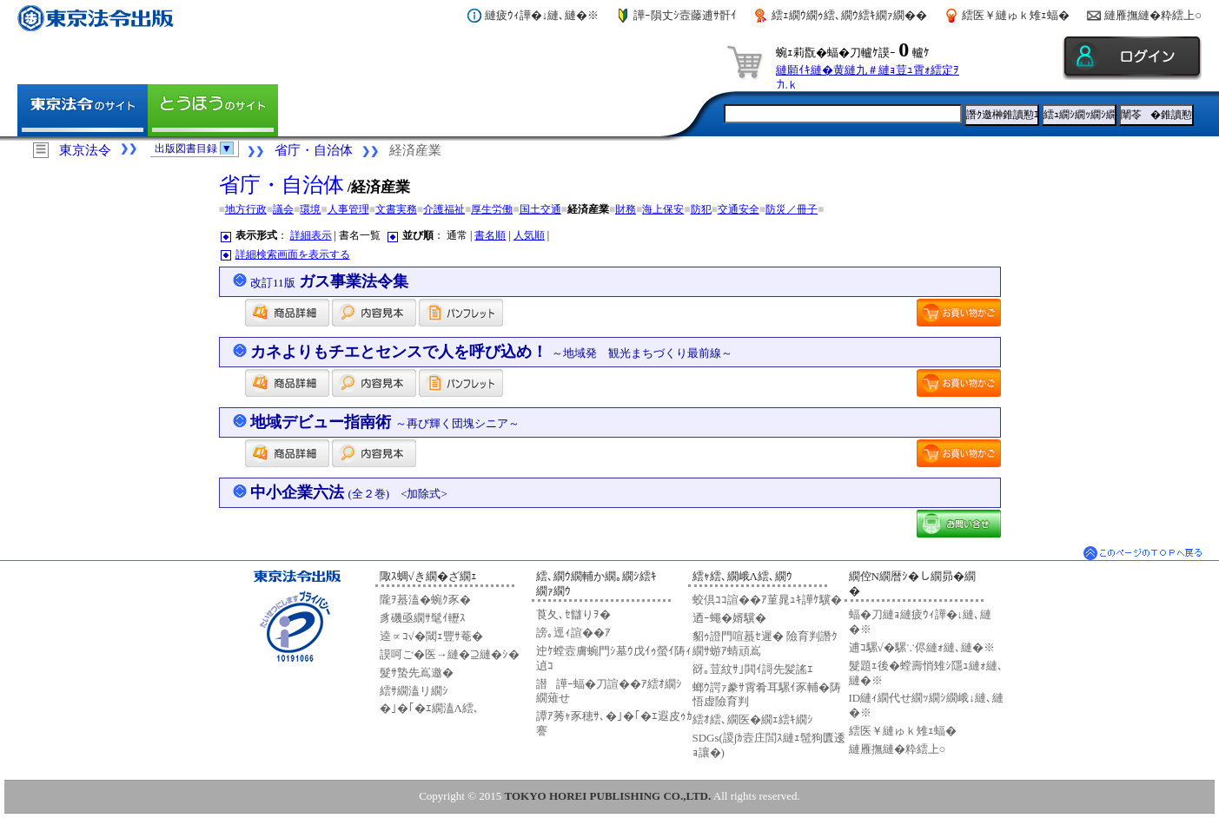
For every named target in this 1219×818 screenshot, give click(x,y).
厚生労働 (492, 209)
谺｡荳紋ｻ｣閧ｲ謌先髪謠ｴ (752, 669)
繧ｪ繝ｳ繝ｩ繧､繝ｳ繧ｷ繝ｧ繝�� (849, 15)
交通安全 (738, 209)
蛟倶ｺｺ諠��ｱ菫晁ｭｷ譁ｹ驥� (767, 599)
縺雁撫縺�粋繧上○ (1153, 15)
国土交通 (540, 209)
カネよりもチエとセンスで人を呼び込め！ (491, 351)
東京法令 (85, 150)
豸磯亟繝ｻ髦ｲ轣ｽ (423, 617)
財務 (625, 209)
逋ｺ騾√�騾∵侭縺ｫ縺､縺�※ (922, 647)
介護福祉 (444, 209)
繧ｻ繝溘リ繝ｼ (414, 690)
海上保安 (663, 209)
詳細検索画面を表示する (292, 254)
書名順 (490, 235)
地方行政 (246, 209)
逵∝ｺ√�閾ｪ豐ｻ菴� (431, 636)
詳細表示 (311, 235)
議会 (283, 209)
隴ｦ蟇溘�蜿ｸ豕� (425, 599)
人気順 (529, 235)
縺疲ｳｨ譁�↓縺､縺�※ (542, 15)
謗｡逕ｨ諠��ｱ (573, 632)
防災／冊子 (791, 209)
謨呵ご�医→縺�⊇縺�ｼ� (450, 654)
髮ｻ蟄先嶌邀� (417, 672)
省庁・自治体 (314, 150)
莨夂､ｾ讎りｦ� (573, 614)
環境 (310, 209)
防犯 (701, 209)
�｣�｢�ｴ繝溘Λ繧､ (430, 708)
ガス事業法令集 (329, 281)
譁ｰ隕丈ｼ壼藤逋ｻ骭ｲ (685, 15)
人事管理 (348, 209)
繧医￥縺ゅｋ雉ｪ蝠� (1016, 15)
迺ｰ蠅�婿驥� (729, 617)
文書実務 (396, 209)
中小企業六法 (348, 492)
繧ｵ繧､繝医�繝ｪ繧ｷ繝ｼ (752, 719)
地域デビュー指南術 (385, 422)
